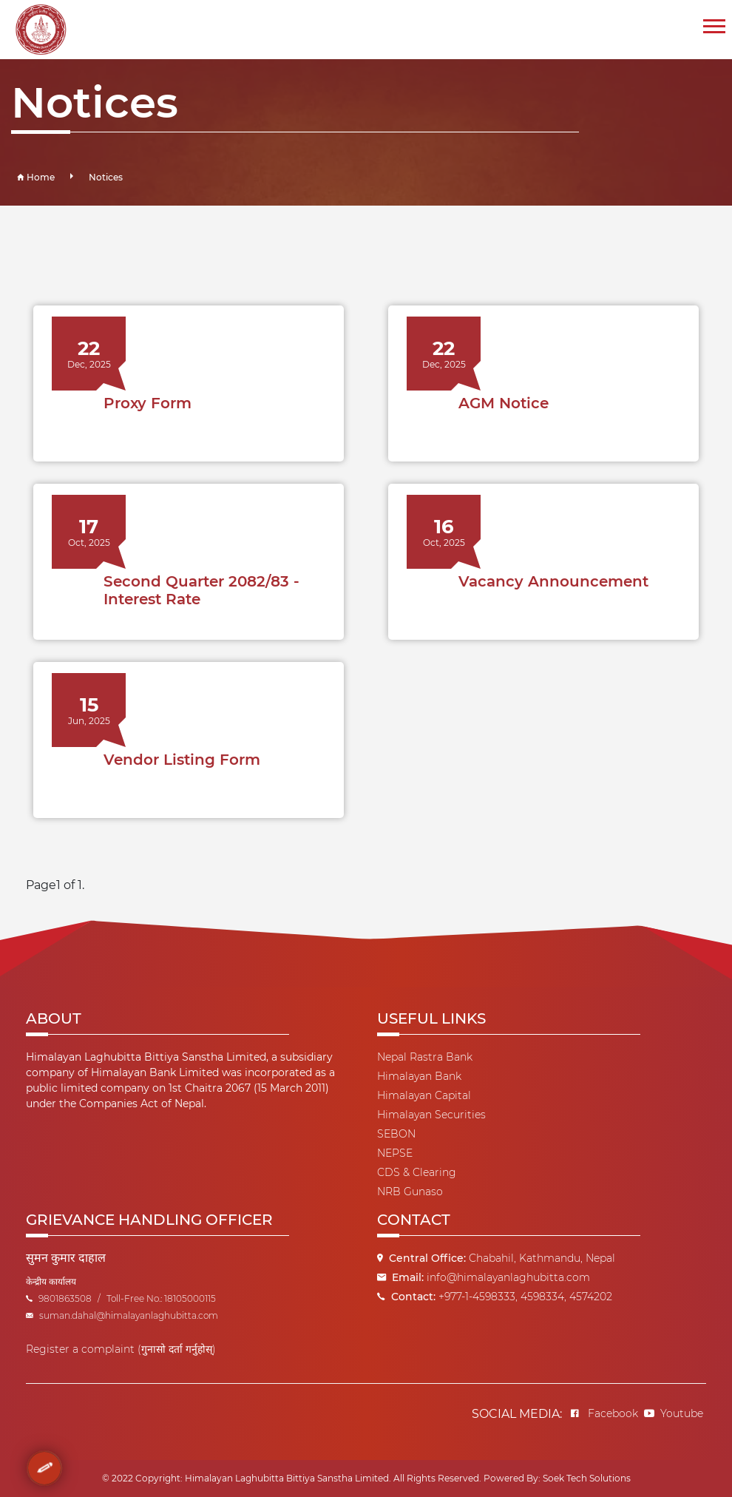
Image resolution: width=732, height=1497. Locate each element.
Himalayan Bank (419, 1076)
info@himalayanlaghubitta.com (508, 1277)
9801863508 (59, 1298)
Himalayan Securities (431, 1114)
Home (36, 177)
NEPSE (395, 1153)
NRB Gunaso (410, 1191)
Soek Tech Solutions (587, 1478)
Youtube (673, 1413)
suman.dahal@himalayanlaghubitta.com (122, 1315)
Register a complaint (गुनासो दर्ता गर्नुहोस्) (121, 1349)
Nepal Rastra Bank (424, 1057)
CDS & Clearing (416, 1172)
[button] (713, 23)
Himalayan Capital (424, 1095)
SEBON (396, 1134)
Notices (106, 177)
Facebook (604, 1413)
